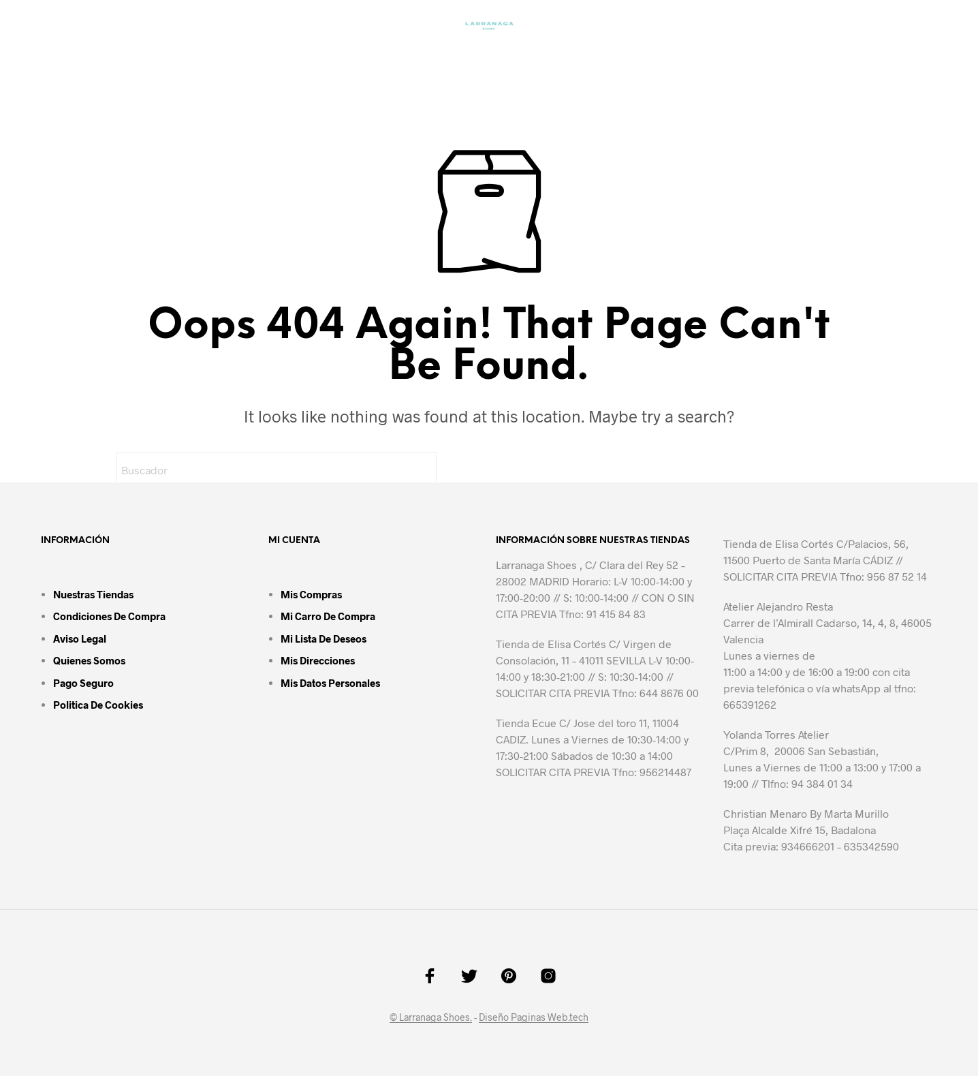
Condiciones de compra (109, 616)
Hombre (346, 58)
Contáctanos (685, 58)
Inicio (136, 58)
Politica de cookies (98, 704)
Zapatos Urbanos (458, 58)
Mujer (196, 58)
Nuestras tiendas (93, 594)
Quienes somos (89, 660)
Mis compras (311, 594)
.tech (578, 1017)
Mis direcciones (318, 660)
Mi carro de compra (328, 616)
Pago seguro (83, 683)
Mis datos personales (330, 683)
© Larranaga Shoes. (431, 1017)
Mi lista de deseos (323, 638)
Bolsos (268, 58)
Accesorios (573, 58)
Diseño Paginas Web (523, 1017)
